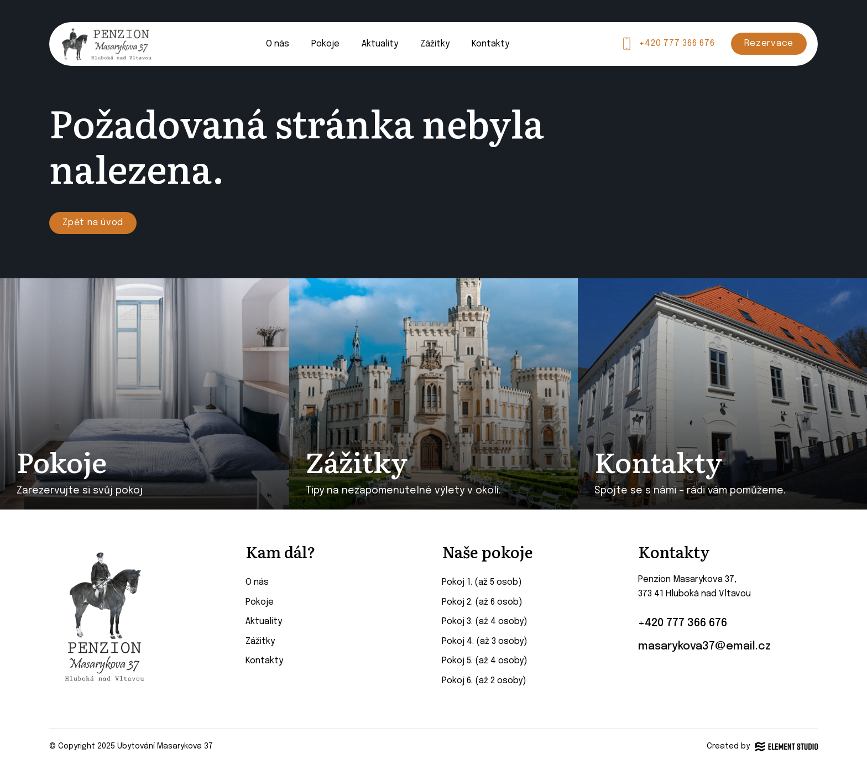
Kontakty (490, 44)
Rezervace (768, 43)
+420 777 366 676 (676, 43)
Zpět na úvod (92, 222)
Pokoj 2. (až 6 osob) (482, 602)
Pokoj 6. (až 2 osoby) (484, 680)
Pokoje (325, 44)
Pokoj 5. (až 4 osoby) (484, 661)
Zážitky (435, 44)
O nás (277, 44)
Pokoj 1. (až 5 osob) (482, 582)
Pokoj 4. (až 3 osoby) (484, 641)
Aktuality (380, 44)
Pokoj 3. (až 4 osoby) (484, 621)
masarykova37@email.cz (704, 646)
